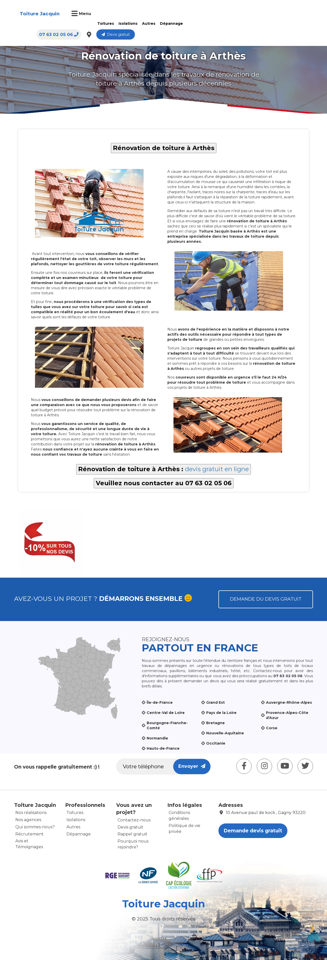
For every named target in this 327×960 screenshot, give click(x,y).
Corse (271, 728)
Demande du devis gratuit (265, 599)
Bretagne (215, 723)
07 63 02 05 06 (233, 14)
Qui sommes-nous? (35, 826)
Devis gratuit (290, 14)
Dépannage (170, 23)
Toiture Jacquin (39, 14)
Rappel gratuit (132, 834)
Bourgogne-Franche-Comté (167, 725)
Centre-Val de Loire (166, 712)
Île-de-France (160, 702)
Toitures (105, 23)
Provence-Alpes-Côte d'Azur (287, 715)
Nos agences (28, 819)
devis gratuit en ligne (217, 469)
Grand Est (215, 702)
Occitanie (215, 743)
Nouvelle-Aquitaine (225, 733)
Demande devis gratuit (253, 831)
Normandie (157, 738)
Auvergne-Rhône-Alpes (289, 702)
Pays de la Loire (221, 712)
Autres (148, 23)
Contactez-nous (134, 820)
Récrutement (29, 834)
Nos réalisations (30, 812)
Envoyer (191, 766)
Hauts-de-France (163, 748)
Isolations (127, 23)
